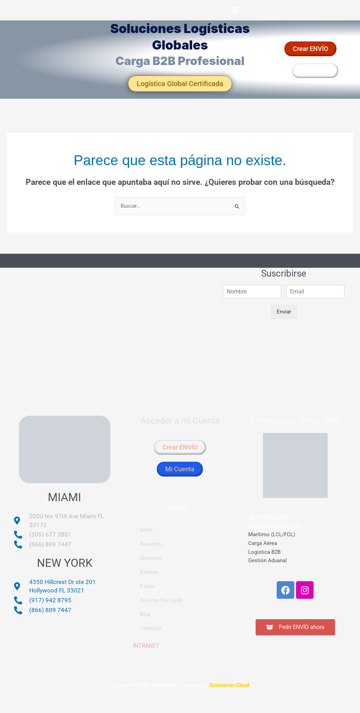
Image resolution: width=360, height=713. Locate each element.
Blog (145, 614)
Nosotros (150, 544)
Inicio (146, 530)
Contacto (150, 628)
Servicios (151, 558)
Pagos (147, 586)
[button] (235, 10)
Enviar (284, 312)
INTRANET (146, 645)
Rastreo (149, 572)
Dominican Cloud (228, 685)
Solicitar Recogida (161, 600)
